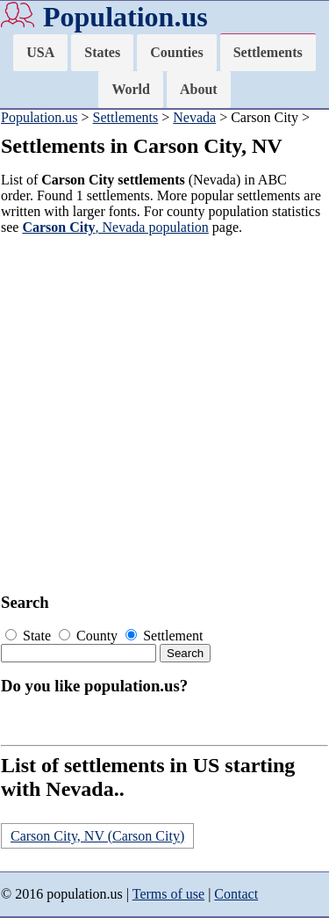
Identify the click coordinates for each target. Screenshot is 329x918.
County (90, 635)
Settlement (164, 635)
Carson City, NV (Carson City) (97, 835)
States (102, 52)
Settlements (268, 52)
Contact (236, 893)
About (199, 89)
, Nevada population (115, 227)
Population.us (125, 17)
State (29, 635)
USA (40, 52)
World (130, 89)
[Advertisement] (164, 414)
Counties (176, 52)
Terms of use (168, 893)
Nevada (194, 117)
